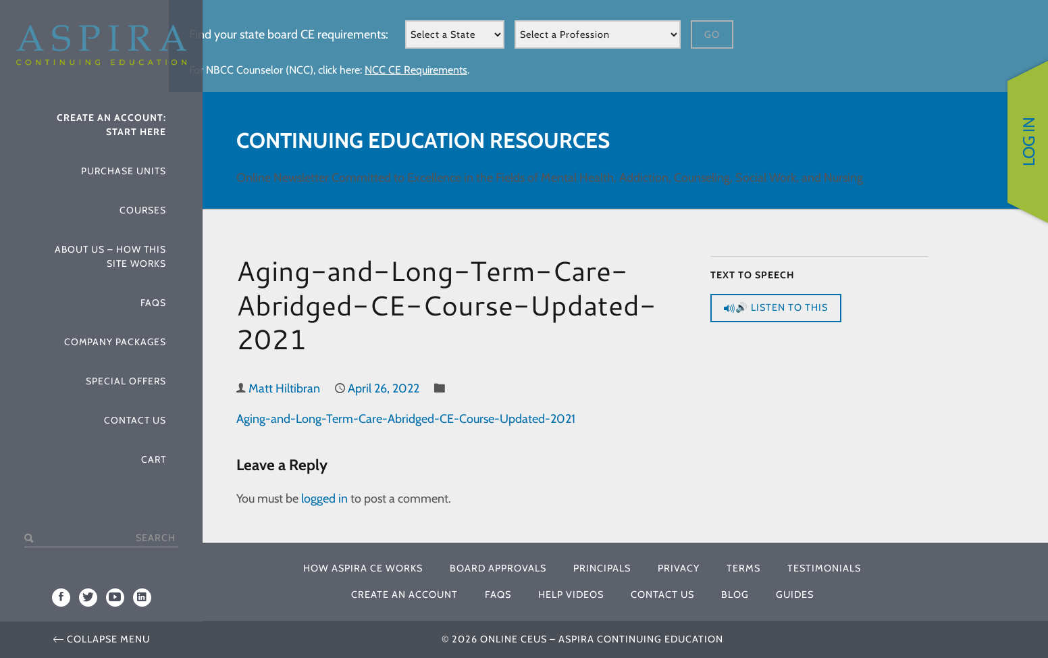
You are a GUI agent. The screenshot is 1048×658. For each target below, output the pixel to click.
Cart (153, 459)
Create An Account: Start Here (111, 124)
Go (712, 34)
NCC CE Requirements (416, 70)
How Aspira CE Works (363, 568)
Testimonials (824, 568)
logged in (324, 498)
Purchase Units (123, 171)
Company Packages (115, 342)
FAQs (153, 303)
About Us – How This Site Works (110, 256)
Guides (795, 594)
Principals (602, 568)
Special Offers (126, 381)
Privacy (679, 568)
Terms (743, 568)
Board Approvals (498, 568)
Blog (735, 594)
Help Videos (571, 594)
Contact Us (135, 420)
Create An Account (404, 594)
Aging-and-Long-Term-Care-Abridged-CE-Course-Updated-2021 (405, 418)
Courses (143, 210)
